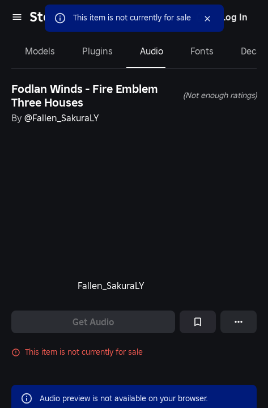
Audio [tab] (151, 51)
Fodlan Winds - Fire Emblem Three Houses (84, 95)
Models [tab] (40, 51)
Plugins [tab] (97, 51)
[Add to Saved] (198, 322)
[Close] (197, 18)
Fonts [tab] (202, 51)
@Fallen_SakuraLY (61, 118)
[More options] (238, 322)
